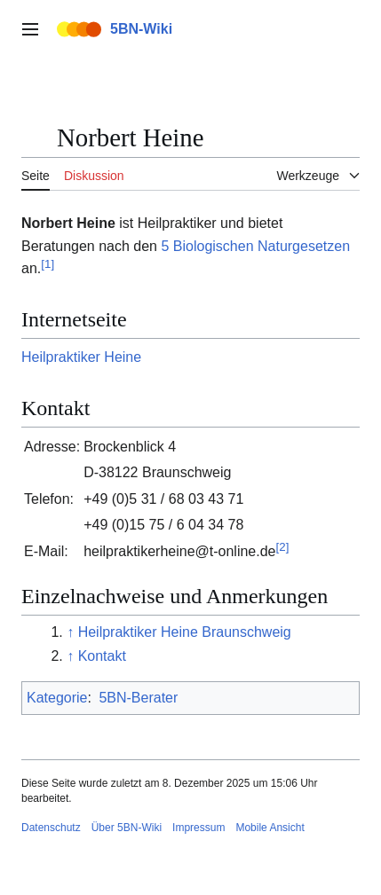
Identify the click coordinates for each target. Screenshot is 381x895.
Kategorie (57, 697)
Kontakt (102, 655)
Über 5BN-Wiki (126, 827)
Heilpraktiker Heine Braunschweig (184, 632)
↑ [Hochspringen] (70, 632)
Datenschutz (51, 827)
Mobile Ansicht (269, 827)
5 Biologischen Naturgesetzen (255, 246)
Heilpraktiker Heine (81, 357)
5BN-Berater (138, 697)
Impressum (198, 827)
